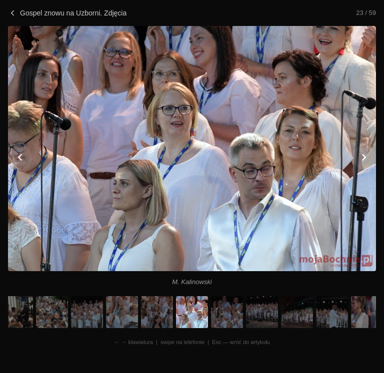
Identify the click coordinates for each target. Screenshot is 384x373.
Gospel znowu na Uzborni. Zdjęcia (67, 12)
